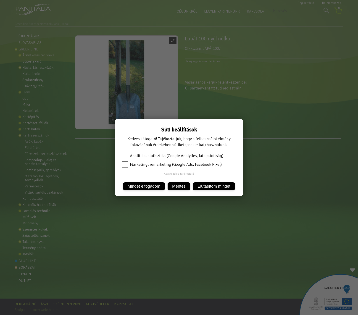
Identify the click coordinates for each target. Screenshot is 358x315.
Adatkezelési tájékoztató (179, 174)
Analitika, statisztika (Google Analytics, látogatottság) (172, 156)
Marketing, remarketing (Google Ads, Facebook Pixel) (172, 164)
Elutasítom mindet (213, 186)
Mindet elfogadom (144, 186)
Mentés (179, 186)
